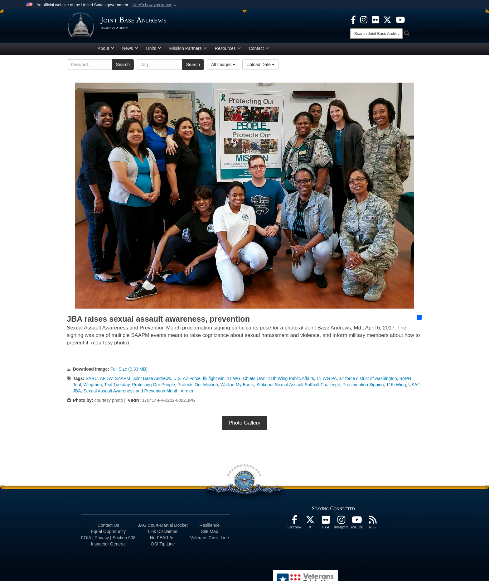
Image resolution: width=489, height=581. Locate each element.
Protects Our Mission (197, 387)
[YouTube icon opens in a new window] (400, 19)
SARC (91, 380)
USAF (413, 387)
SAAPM (122, 380)
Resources (228, 50)
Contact (259, 50)
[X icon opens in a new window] (387, 19)
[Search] (376, 33)
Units (153, 50)
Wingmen (92, 387)
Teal (77, 387)
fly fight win (214, 380)
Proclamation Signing (363, 387)
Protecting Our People (153, 387)
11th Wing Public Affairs (291, 380)
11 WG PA (327, 380)
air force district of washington (368, 380)
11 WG (234, 380)
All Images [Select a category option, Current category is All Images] (223, 67)
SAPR (405, 380)
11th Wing (396, 387)
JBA (77, 393)
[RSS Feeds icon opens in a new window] (372, 523)
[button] (154, 5)
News (130, 50)
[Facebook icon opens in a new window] (353, 19)
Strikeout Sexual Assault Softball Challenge (298, 387)
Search (123, 67)
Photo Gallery (244, 425)
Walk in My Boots (237, 387)
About (106, 50)
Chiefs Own (254, 380)
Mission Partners (188, 50)
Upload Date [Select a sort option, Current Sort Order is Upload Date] (260, 67)
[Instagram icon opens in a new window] (363, 19)
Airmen (187, 393)
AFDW (106, 380)
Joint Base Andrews (152, 380)
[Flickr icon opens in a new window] (375, 19)
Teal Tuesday (116, 387)
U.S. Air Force (187, 380)
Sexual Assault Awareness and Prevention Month (130, 393)
